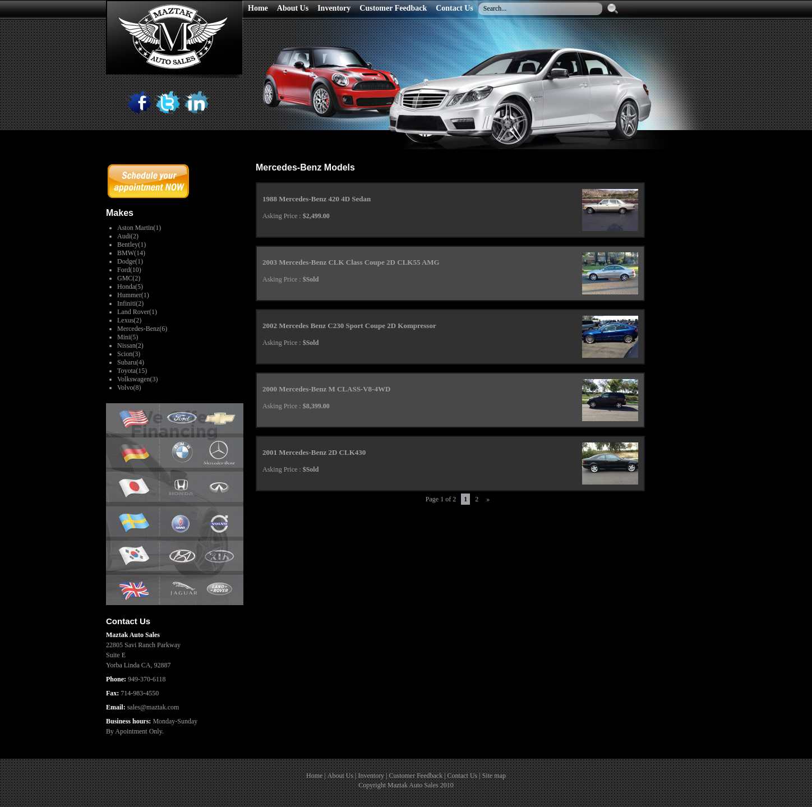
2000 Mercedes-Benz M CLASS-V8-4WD (326, 389)
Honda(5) (130, 286)
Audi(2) (128, 236)
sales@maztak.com (153, 707)
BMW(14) (131, 253)
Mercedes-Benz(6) (142, 329)
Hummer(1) (133, 295)
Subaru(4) (130, 362)
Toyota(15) (132, 371)
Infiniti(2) (130, 303)
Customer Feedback (416, 776)
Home (314, 776)
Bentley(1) (131, 244)
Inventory (371, 776)
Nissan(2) (130, 345)
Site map (494, 776)
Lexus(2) (129, 320)
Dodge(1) (130, 261)
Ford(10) (129, 270)
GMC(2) (128, 278)
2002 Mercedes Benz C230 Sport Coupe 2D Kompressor (349, 325)
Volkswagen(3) (137, 379)
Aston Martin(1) (139, 228)
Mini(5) (127, 337)
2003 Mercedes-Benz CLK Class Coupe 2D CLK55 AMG (351, 262)
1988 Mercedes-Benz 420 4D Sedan (316, 199)
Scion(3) (128, 354)
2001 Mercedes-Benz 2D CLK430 (314, 452)
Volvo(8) (129, 387)
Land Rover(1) (137, 312)
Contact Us (462, 776)
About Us (340, 776)
